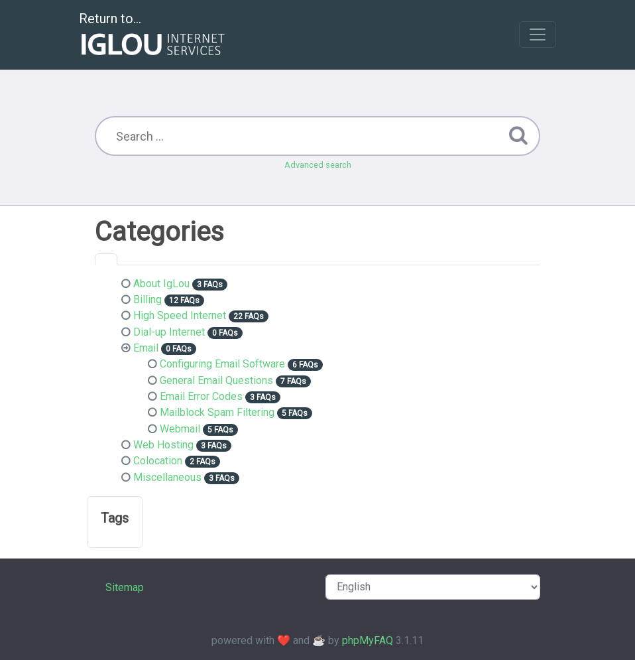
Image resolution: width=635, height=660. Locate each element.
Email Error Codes (201, 396)
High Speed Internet (179, 315)
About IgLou (161, 283)
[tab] (106, 259)
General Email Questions (216, 380)
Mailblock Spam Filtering (217, 412)
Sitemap (124, 587)
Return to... (153, 35)
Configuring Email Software (222, 364)
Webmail (180, 429)
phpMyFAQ (367, 640)
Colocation (157, 460)
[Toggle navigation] (537, 34)
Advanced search (317, 165)
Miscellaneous (167, 477)
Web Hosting (163, 444)
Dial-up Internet (169, 332)
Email (145, 348)
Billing (147, 299)
